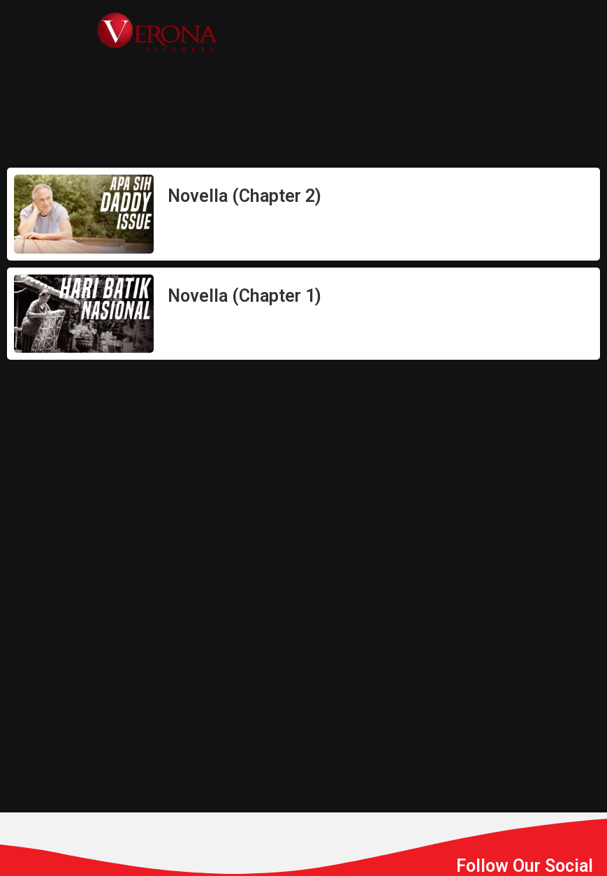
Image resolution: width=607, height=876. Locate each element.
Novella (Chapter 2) (244, 196)
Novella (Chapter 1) (244, 296)
